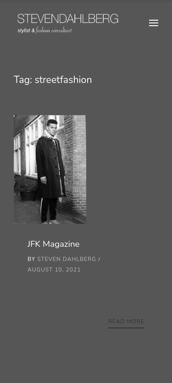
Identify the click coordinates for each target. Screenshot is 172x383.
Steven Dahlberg (66, 259)
